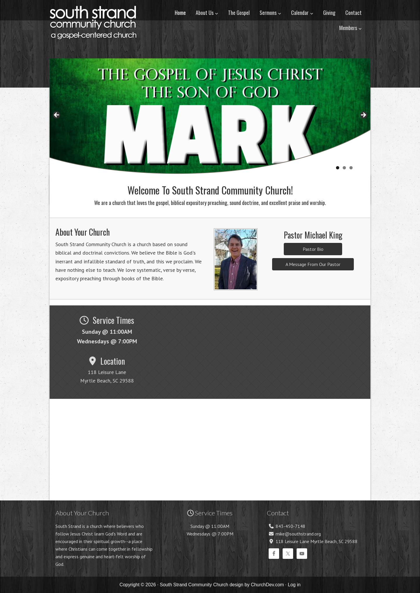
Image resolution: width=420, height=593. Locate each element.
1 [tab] (337, 167)
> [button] (363, 115)
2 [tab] (344, 167)
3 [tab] (351, 167)
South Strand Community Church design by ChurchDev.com (222, 584)
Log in (294, 584)
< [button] (56, 115)
